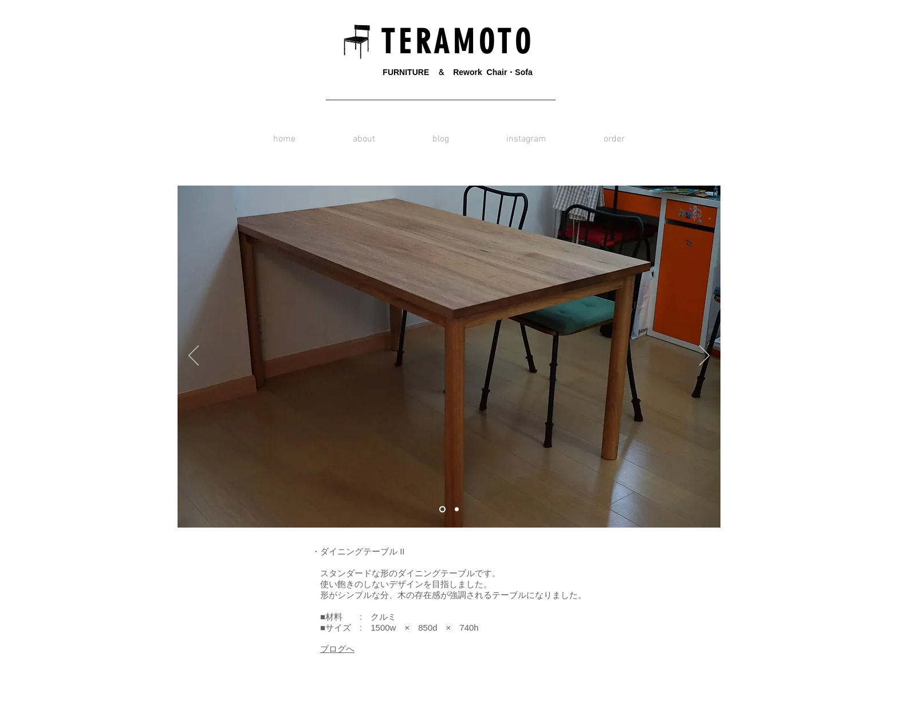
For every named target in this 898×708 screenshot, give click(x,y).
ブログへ (337, 649)
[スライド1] (442, 509)
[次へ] (704, 356)
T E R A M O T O (452, 42)
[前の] (193, 356)
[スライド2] (457, 510)
